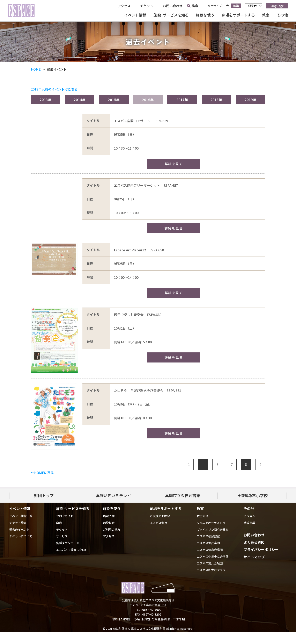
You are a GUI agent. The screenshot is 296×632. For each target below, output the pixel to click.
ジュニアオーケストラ (211, 522)
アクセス (124, 5)
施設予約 (108, 516)
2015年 (114, 99)
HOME (36, 69)
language (277, 6)
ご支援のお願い (160, 516)
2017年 (182, 99)
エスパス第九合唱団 (210, 563)
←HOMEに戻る (42, 472)
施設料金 (108, 522)
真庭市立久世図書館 (182, 495)
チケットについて (20, 536)
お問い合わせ (173, 5)
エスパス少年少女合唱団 (212, 556)
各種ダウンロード (67, 543)
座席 (59, 522)
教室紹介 (202, 516)
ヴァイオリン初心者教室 (212, 529)
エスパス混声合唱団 (210, 549)
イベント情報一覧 (20, 516)
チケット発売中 (19, 522)
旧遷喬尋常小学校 (252, 495)
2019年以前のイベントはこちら (54, 89)
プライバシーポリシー (261, 549)
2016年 (148, 99)
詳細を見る (173, 163)
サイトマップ (254, 556)
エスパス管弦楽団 (208, 543)
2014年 (80, 99)
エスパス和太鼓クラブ (211, 570)
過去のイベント (19, 529)
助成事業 (249, 522)
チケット (146, 5)
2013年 (45, 99)
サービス (62, 536)
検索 (192, 5)
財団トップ (44, 495)
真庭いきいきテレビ (113, 495)
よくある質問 (254, 542)
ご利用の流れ (111, 529)
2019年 (250, 99)
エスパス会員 (158, 522)
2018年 (216, 99)
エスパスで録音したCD (71, 549)
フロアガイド (64, 516)
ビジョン (249, 516)
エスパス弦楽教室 (208, 536)
